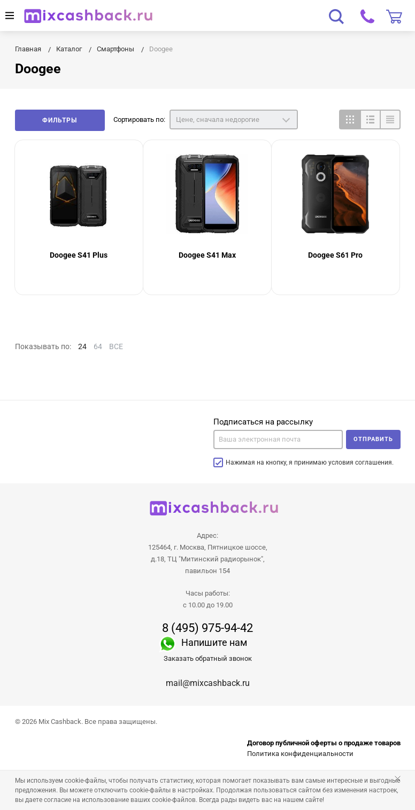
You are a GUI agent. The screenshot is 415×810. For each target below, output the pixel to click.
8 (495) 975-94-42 (207, 628)
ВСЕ (116, 346)
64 (98, 346)
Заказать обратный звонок (208, 658)
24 (82, 346)
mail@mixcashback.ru (208, 683)
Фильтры (59, 120)
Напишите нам (214, 642)
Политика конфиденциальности (300, 754)
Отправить (373, 439)
